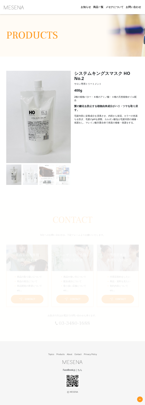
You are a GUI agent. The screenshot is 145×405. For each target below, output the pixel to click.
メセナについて (114, 7)
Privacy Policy (90, 354)
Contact (78, 354)
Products (60, 354)
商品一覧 (98, 7)
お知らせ (86, 7)
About (69, 354)
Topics (51, 354)
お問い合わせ (133, 7)
